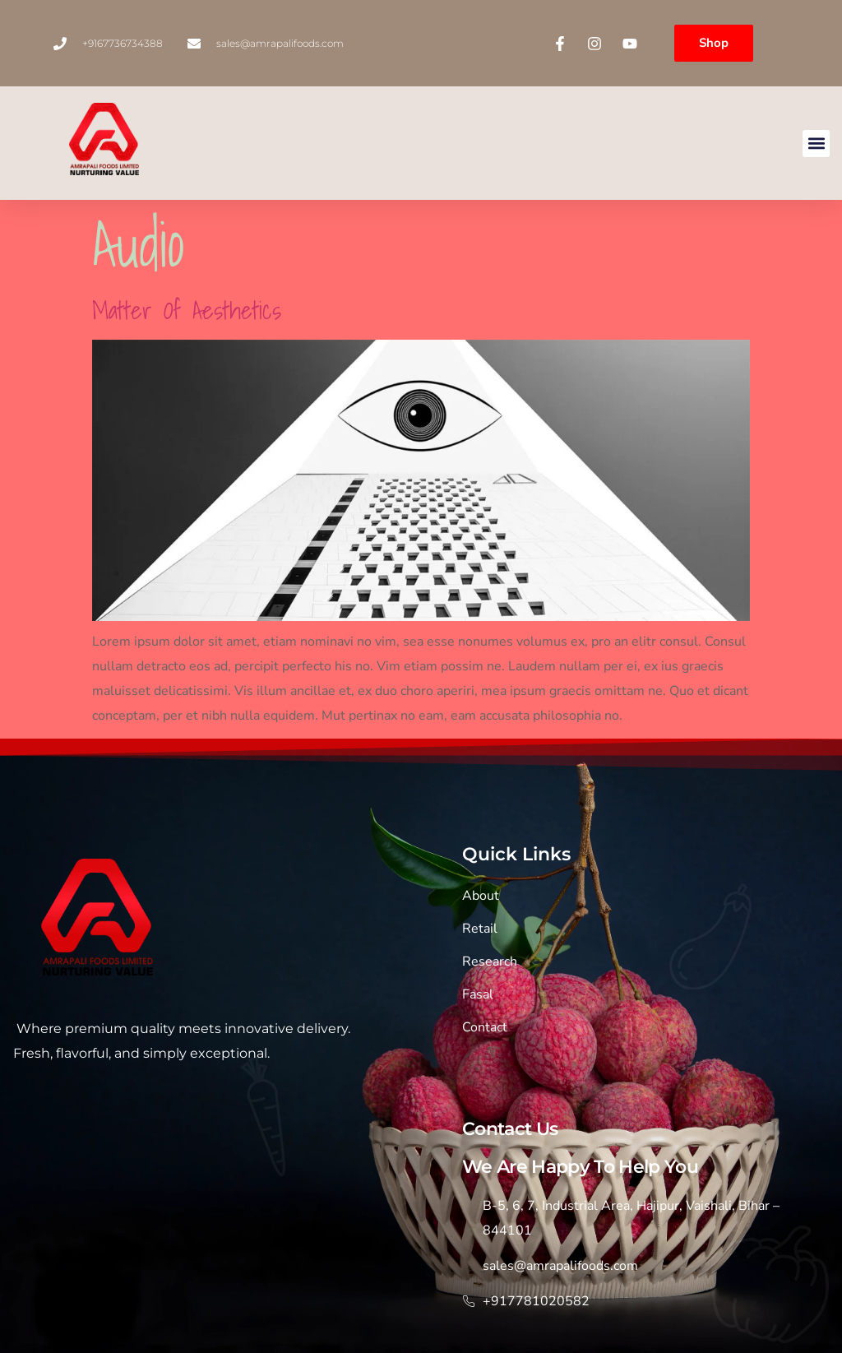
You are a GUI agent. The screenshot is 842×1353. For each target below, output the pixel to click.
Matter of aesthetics (186, 310)
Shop (714, 43)
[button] (816, 143)
